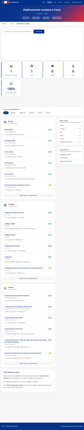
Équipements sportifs (65, 154)
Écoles (49, 2)
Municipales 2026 (76, 2)
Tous (6, 112)
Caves (11, 23)
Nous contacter (78, 426)
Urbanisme (67, 2)
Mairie (44, 2)
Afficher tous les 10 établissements (28, 195)
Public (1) (40, 112)
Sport (54, 2)
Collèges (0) (22, 112)
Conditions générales (66, 426)
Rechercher (39, 31)
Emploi (60, 2)
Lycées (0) (31, 112)
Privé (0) (48, 112)
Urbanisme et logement (66, 161)
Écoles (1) (13, 112)
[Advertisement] (42, 45)
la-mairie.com (14, 426)
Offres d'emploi (64, 158)
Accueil (4, 23)
